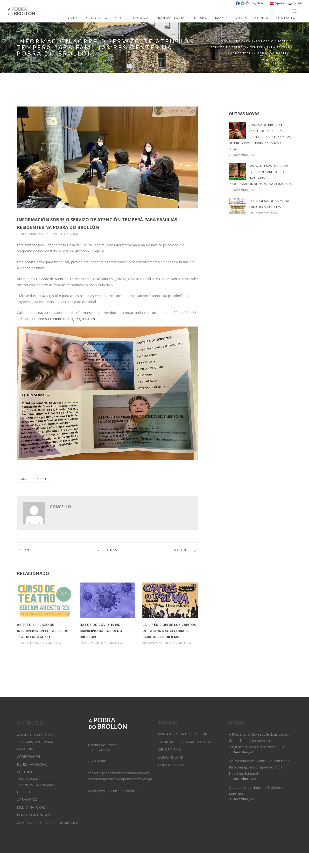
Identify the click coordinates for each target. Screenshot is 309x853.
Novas (241, 41)
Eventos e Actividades (37, 785)
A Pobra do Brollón (36, 735)
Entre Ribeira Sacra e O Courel (186, 741)
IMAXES (221, 18)
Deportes (26, 791)
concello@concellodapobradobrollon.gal (119, 773)
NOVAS (241, 18)
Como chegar (170, 757)
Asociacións (45, 742)
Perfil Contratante (35, 815)
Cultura (24, 772)
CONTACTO (286, 18)
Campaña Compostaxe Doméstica (47, 822)
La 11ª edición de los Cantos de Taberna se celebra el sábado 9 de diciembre (169, 630)
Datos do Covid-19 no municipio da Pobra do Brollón (101, 630)
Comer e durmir (173, 765)
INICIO (71, 18)
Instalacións (29, 779)
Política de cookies (122, 791)
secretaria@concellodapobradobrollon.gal (120, 779)
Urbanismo (27, 799)
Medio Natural (31, 807)
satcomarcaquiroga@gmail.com (70, 318)
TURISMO (200, 18)
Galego (259, 3)
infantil (42, 479)
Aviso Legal (96, 791)
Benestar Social (32, 764)
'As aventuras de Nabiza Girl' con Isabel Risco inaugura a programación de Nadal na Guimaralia (259, 767)
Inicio (225, 41)
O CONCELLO (96, 18)
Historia (26, 742)
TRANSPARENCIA (170, 18)
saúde (24, 479)
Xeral (74, 234)
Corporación (29, 756)
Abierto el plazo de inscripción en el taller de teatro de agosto (42, 630)
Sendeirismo (169, 749)
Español (277, 3)
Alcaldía (25, 748)
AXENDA (261, 18)
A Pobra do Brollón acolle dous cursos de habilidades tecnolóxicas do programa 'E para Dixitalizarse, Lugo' (260, 136)
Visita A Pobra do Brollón (183, 734)
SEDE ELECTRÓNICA (132, 18)
